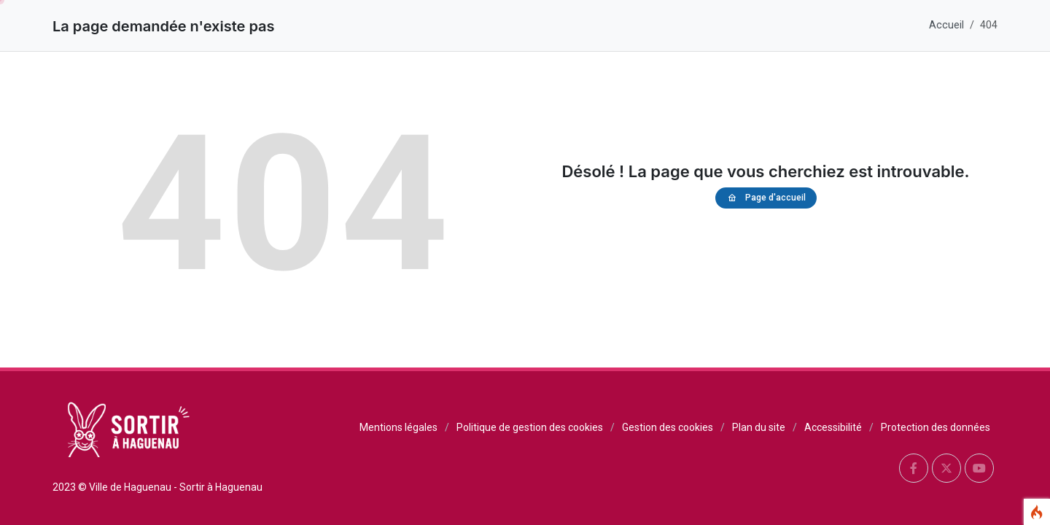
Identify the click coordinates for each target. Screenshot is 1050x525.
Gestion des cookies (667, 427)
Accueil (946, 25)
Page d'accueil (766, 198)
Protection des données (935, 427)
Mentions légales (398, 427)
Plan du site (758, 427)
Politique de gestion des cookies (529, 427)
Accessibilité (833, 427)
